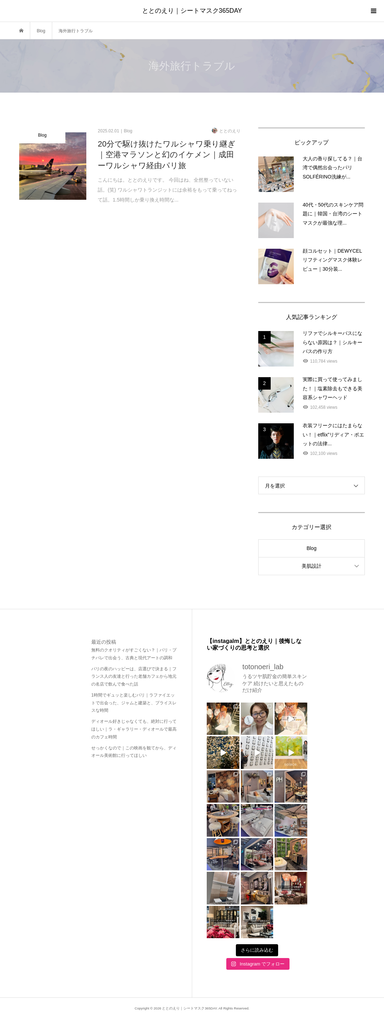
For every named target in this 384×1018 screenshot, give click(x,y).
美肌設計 (311, 566)
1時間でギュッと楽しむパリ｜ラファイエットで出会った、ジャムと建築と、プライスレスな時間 (134, 703)
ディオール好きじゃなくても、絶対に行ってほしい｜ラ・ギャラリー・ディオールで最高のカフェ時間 (134, 729)
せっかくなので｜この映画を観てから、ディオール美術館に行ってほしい (134, 751)
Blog (312, 548)
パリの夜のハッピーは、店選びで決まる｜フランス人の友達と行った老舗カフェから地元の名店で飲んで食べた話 (134, 676)
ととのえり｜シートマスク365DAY (192, 10)
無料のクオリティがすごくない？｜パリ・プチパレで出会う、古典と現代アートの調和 (134, 654)
